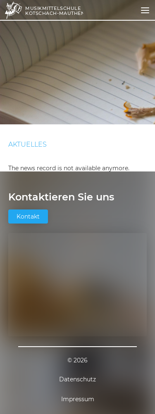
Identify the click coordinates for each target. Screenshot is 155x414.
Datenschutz (77, 379)
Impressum (77, 399)
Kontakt (28, 216)
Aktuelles (27, 144)
